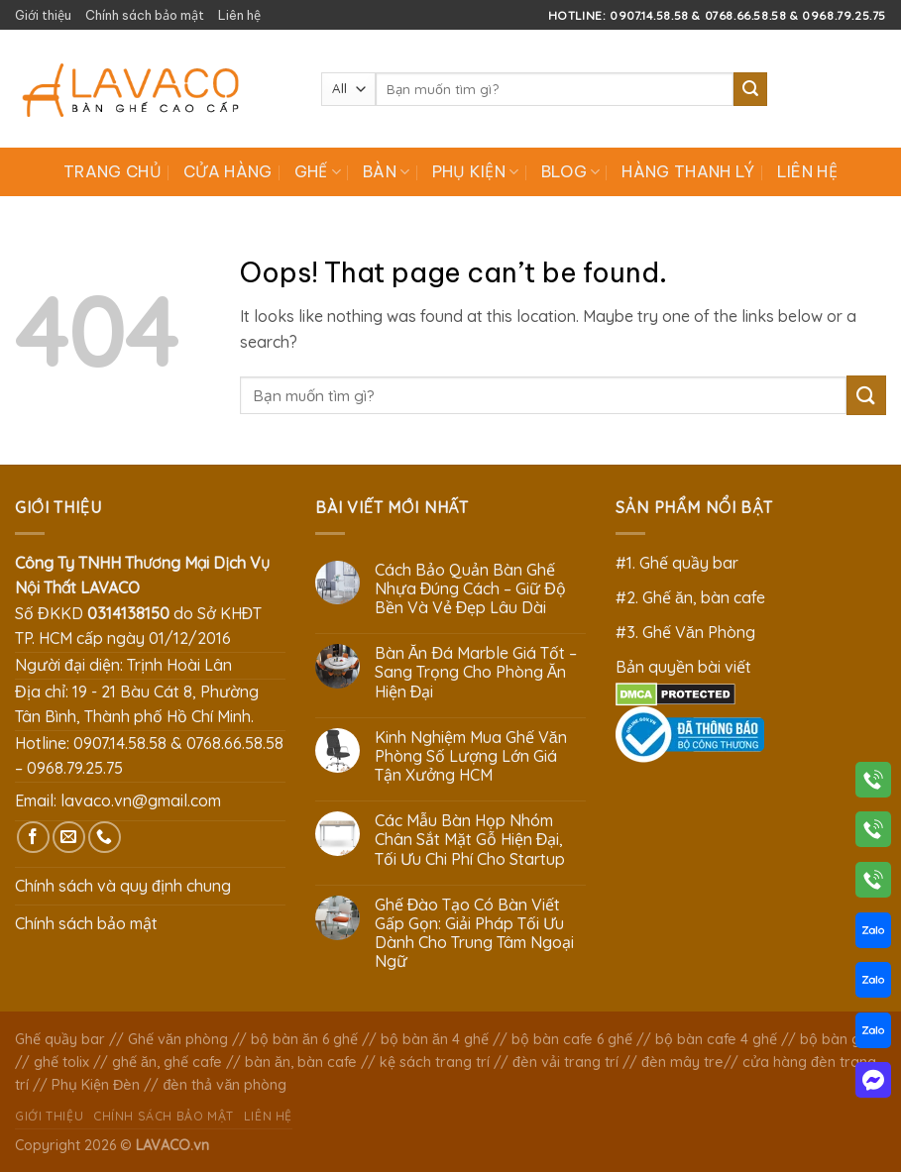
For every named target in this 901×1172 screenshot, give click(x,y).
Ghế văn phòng (178, 1039)
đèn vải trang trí (565, 1062)
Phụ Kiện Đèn (96, 1085)
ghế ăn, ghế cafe (167, 1062)
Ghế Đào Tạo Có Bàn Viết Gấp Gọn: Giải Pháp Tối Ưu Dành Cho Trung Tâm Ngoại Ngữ (474, 934)
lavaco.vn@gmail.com (140, 800)
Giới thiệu (43, 15)
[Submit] (750, 89)
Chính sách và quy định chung (123, 886)
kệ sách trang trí (435, 1062)
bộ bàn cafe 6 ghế (571, 1039)
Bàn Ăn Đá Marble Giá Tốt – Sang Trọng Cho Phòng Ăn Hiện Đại (476, 672)
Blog (571, 171)
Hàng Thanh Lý (687, 171)
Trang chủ (112, 171)
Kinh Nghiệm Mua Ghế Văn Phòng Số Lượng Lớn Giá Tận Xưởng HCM (471, 756)
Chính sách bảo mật (144, 15)
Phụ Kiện (475, 171)
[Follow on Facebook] (33, 837)
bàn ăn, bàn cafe (301, 1062)
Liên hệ (239, 15)
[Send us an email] (69, 837)
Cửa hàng (228, 171)
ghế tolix (61, 1062)
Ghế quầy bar (60, 1039)
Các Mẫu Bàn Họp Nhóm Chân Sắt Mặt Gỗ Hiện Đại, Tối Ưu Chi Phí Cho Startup (470, 839)
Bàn (386, 171)
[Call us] (104, 837)
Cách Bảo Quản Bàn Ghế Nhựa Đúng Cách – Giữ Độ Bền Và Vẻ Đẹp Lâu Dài (470, 589)
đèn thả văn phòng (224, 1085)
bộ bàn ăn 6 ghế (304, 1039)
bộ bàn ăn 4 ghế (435, 1039)
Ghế (317, 171)
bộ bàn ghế (838, 1039)
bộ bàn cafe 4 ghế (716, 1039)
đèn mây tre (682, 1062)
